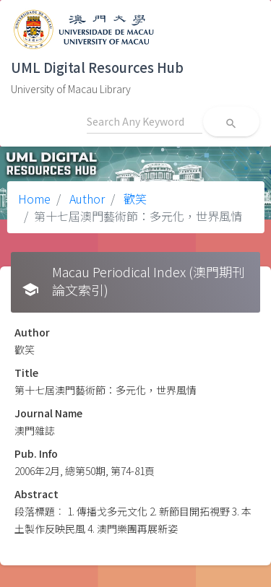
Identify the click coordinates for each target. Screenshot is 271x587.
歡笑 (134, 198)
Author (85, 198)
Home (34, 198)
